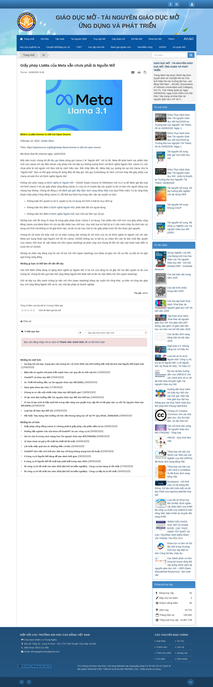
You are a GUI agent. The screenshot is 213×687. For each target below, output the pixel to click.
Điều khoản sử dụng (151, 669)
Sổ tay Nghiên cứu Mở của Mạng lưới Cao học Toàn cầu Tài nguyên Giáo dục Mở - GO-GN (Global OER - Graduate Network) (173, 261)
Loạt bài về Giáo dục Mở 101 (38, 410)
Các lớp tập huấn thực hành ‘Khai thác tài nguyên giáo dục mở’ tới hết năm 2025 (174, 306)
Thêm (171, 39)
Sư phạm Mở (179, 47)
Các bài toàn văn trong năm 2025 (179, 276)
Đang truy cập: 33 (41, 666)
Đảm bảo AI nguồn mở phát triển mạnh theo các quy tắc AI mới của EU (60, 372)
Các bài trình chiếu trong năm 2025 (177, 289)
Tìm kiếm (160, 659)
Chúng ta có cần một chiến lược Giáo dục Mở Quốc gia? (53, 392)
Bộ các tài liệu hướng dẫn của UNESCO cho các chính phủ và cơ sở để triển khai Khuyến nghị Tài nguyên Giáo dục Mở (173, 378)
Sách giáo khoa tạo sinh (36, 387)
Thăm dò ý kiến (163, 653)
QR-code (24, 666)
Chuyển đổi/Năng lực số (58, 47)
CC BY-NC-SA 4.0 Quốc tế (158, 666)
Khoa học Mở (155, 39)
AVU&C (189, 39)
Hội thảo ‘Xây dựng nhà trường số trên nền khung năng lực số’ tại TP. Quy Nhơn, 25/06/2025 (71, 415)
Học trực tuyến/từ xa (30, 47)
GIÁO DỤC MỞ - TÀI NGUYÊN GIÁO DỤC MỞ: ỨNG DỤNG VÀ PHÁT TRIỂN (173, 67)
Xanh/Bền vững (144, 47)
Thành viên (161, 647)
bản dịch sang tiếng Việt (94, 190)
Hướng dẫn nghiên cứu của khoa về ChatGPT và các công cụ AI (57, 431)
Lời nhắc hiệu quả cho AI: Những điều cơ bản (47, 446)
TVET (79, 47)
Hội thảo (45, 39)
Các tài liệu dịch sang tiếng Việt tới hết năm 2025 (178, 337)
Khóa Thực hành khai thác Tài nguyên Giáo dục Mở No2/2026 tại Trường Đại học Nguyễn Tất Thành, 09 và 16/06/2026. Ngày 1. (173, 122)
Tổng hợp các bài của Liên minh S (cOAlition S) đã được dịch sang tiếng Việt (179, 471)
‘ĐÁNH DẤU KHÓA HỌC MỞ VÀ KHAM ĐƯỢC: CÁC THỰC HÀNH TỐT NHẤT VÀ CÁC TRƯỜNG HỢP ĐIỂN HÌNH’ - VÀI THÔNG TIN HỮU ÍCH (173, 530)
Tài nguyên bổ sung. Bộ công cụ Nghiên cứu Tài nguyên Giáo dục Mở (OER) (179, 227)
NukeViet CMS (95, 669)
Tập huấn (59, 39)
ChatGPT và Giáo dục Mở (37, 377)
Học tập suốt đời (96, 47)
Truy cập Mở (99, 39)
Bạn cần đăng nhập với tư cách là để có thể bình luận (64, 342)
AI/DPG (162, 47)
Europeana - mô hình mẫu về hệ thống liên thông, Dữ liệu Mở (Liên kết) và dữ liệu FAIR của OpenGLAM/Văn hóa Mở (173, 488)
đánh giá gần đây (71, 190)
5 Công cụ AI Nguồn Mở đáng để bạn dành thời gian (50, 456)
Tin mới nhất (160, 107)
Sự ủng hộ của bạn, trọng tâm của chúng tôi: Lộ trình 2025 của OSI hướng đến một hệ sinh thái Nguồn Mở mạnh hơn (84, 364)
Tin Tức (180, 641)
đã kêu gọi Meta (55, 160)
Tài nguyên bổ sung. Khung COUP (178, 206)
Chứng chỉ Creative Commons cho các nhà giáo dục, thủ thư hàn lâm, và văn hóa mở (179, 416)
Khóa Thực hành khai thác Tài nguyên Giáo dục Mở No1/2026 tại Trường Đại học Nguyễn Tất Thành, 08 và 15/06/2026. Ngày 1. (173, 140)
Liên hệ (180, 647)
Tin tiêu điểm (160, 245)
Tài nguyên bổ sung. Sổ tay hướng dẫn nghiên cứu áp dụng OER (179, 191)
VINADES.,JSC (131, 669)
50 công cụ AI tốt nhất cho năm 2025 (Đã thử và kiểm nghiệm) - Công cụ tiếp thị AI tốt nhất (70, 471)
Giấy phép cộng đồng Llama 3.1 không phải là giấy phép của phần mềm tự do (64, 426)
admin (145, 293)
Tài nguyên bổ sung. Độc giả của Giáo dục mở (178, 155)
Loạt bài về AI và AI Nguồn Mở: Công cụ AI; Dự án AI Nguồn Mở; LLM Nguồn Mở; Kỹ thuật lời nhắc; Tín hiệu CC (173, 361)
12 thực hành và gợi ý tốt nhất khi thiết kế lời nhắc (49, 441)
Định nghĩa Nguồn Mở (62, 207)
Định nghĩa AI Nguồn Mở (60, 182)
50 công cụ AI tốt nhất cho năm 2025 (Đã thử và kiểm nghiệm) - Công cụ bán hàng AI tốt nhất (71, 466)
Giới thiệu (161, 641)
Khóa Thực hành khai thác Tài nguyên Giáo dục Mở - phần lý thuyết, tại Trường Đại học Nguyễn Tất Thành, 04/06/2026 (174, 176)
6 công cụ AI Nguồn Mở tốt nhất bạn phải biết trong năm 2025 (55, 461)
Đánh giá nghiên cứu (121, 47)
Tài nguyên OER (79, 39)
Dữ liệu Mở (136, 39)
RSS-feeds (182, 659)
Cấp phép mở (118, 39)
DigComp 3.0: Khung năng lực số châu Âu (178, 348)
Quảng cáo (182, 653)
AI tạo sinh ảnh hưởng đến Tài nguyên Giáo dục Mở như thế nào (57, 397)
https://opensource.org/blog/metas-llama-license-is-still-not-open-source (64, 147)
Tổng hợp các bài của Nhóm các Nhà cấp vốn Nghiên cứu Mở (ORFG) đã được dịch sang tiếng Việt (173, 456)
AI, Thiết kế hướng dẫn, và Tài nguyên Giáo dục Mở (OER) (53, 382)
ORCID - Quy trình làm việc (179, 439)
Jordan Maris (47, 141)
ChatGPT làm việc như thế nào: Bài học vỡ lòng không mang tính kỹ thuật (62, 451)
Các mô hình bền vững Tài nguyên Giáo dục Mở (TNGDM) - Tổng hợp (173, 429)
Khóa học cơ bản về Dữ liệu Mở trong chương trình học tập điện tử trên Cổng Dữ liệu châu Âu (173, 548)
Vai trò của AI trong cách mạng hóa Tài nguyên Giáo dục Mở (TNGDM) (60, 436)
